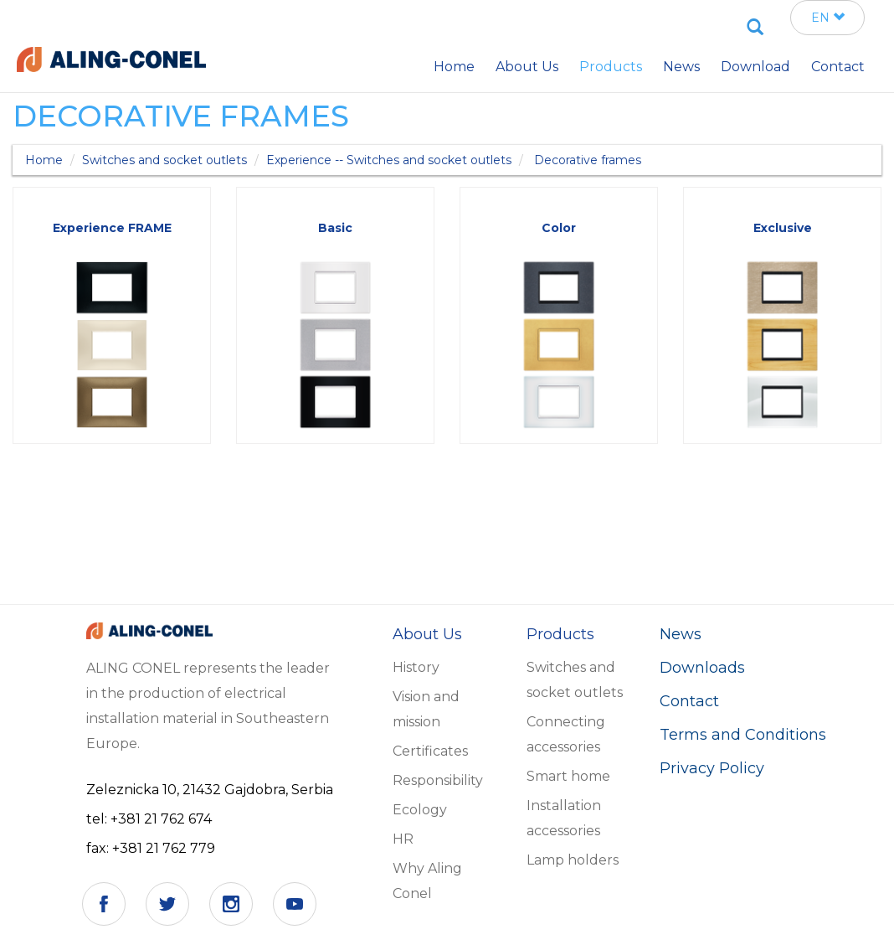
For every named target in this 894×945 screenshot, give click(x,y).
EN (828, 17)
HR (403, 839)
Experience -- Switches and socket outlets (388, 160)
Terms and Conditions (743, 735)
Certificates (430, 751)
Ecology (420, 810)
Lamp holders (573, 860)
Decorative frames (587, 160)
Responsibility (438, 780)
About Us (527, 67)
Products (610, 67)
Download (755, 67)
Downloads (702, 667)
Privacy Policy (712, 768)
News (680, 634)
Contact (689, 701)
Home (44, 160)
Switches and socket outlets (164, 160)
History (416, 667)
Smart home (568, 776)
